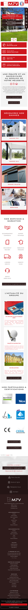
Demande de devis (13, 102)
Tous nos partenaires (13, 441)
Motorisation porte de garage (14, 569)
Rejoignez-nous (14, 487)
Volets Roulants (14, 544)
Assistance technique (14, 577)
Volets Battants (14, 545)
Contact (14, 492)
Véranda (14, 521)
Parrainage (14, 586)
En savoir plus (14, 604)
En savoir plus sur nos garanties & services (13, 284)
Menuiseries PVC (11, 21)
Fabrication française (14, 597)
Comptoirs (14, 583)
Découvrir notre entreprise (13, 97)
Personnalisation (14, 524)
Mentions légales (14, 556)
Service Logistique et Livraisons (14, 578)
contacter (16, 51)
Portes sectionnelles (14, 566)
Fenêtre (14, 513)
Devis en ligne (14, 482)
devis (16, 58)
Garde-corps (14, 520)
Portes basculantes (14, 568)
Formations (14, 585)
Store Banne (14, 547)
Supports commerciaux (14, 581)
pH (15, 557)
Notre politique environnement (14, 595)
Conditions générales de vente (14, 554)
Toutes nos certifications (13, 447)
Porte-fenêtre (14, 515)
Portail (14, 523)
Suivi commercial (14, 575)
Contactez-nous (14, 508)
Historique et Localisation (14, 593)
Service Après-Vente (14, 580)
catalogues (16, 65)
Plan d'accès (14, 477)
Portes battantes (14, 565)
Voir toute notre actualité (13, 378)
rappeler (16, 45)
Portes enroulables (14, 563)
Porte (14, 518)
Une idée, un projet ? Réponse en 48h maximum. (14, 468)
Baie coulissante (14, 517)
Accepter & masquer (14, 607)
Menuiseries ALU (11, 24)
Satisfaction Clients (14, 592)
